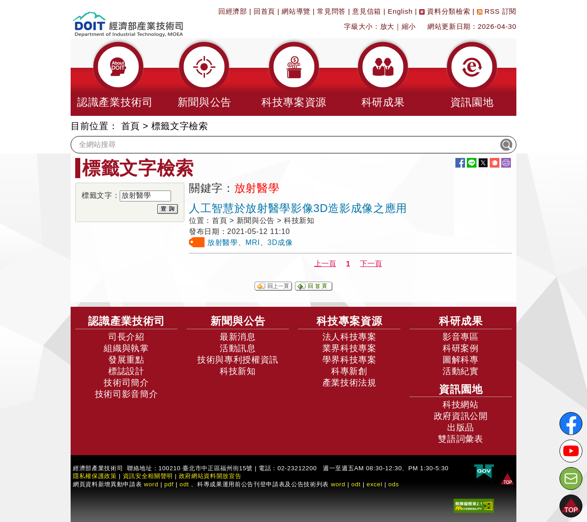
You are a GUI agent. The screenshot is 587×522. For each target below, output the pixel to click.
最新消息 (238, 337)
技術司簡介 (126, 382)
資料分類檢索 (444, 11)
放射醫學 (222, 242)
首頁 (130, 126)
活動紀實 (461, 371)
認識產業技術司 (126, 321)
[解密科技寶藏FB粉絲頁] (570, 423)
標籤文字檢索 (179, 126)
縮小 (409, 26)
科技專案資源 (349, 321)
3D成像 (280, 242)
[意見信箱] (570, 478)
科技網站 (461, 404)
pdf (169, 484)
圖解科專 (461, 359)
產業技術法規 (349, 382)
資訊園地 (461, 389)
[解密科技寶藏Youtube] (570, 451)
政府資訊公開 (461, 416)
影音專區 (461, 337)
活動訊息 (238, 348)
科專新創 (349, 371)
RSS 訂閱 (496, 11)
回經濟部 (232, 11)
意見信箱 (366, 11)
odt (184, 484)
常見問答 (331, 11)
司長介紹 (126, 337)
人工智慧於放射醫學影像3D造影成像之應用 (298, 208)
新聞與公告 (238, 321)
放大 (387, 26)
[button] (115, 77)
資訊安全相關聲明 (148, 476)
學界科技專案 (349, 359)
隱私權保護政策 (95, 476)
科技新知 (238, 371)
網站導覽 (296, 11)
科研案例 (461, 348)
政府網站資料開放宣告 (210, 476)
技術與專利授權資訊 (237, 359)
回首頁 (264, 11)
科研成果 (461, 321)
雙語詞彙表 (460, 439)
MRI (252, 242)
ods (393, 484)
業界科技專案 (349, 348)
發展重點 (126, 359)
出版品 (460, 427)
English (400, 11)
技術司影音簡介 (126, 394)
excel (374, 484)
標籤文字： (101, 195)
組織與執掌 (126, 348)
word (338, 484)
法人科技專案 (349, 337)
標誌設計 (126, 371)
